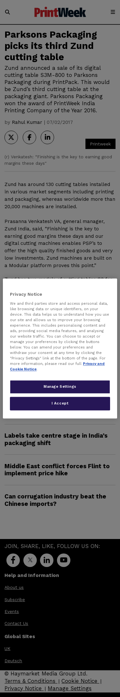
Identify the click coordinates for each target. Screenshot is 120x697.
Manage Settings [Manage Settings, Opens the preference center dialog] (60, 387)
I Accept (60, 403)
